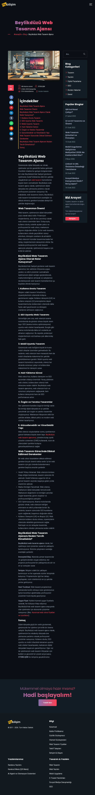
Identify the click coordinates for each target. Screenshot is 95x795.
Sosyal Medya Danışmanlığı (60, 782)
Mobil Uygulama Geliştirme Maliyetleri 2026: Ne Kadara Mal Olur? (74, 151)
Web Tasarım (54, 765)
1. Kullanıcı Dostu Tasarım (30, 118)
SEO (69, 86)
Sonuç (22, 147)
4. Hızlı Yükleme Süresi (29, 127)
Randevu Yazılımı (14, 765)
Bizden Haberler (43, 91)
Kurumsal (53, 727)
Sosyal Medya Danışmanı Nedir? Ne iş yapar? (74, 181)
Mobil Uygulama (55, 774)
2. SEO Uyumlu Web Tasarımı (31, 121)
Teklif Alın (47, 703)
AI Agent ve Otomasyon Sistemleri (22, 774)
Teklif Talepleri (55, 748)
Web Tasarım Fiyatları (58, 744)
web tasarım (36, 180)
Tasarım (71, 73)
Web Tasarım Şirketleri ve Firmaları (71, 135)
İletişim (72, 218)
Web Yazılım (54, 769)
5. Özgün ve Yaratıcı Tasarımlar (32, 130)
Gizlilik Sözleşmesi (57, 735)
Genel (70, 94)
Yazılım (70, 77)
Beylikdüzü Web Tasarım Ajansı (32, 106)
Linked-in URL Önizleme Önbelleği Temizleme (74, 167)
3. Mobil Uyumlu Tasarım (29, 124)
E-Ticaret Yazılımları (57, 778)
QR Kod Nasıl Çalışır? (71, 111)
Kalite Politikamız (56, 731)
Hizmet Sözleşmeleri (57, 740)
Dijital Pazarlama (74, 81)
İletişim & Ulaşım (56, 753)
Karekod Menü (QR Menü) (18, 769)
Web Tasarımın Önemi (28, 109)
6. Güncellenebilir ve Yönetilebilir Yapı (35, 133)
